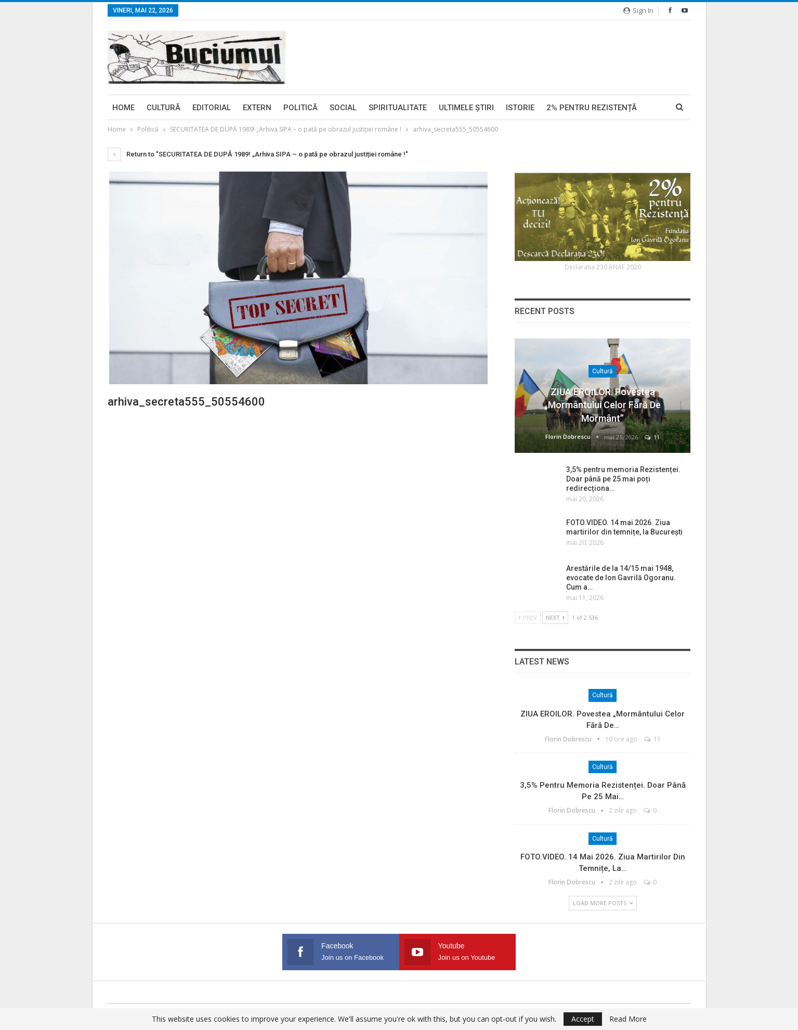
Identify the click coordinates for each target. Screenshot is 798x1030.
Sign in (638, 10)
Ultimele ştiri (466, 107)
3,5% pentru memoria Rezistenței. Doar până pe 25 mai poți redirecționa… (623, 478)
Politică (300, 107)
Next (555, 617)
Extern (257, 107)
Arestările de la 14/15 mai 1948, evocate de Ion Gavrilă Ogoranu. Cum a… (621, 577)
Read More (628, 1019)
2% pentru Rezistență (591, 107)
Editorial (211, 107)
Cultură (163, 107)
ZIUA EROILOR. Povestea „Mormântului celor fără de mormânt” (602, 404)
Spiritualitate (398, 107)
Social (343, 107)
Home (123, 107)
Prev (527, 617)
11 (652, 437)
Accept (582, 1019)
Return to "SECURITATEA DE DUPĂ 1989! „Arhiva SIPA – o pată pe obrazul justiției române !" (258, 154)
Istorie (520, 107)
